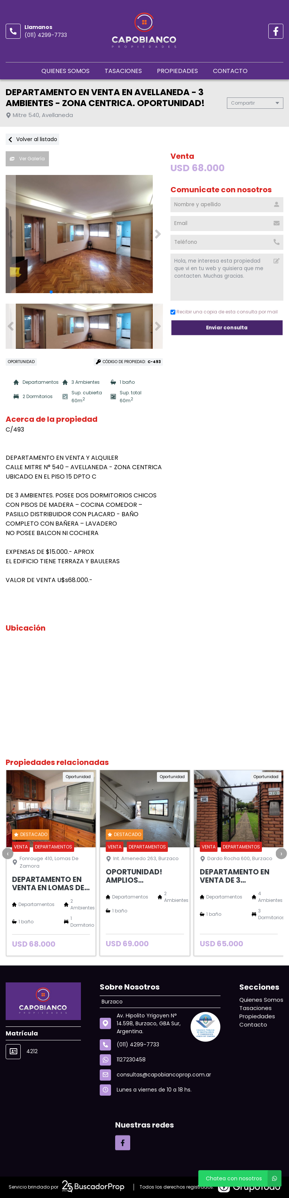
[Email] (226, 223)
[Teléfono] (226, 242)
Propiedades (177, 71)
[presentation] (7, 853)
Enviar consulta (227, 327)
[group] (84, 234)
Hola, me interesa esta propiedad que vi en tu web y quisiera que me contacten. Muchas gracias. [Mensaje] (226, 277)
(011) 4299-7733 (45, 35)
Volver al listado (32, 139)
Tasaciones (123, 71)
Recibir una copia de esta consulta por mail (224, 312)
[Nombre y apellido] (226, 204)
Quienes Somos (65, 71)
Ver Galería (27, 158)
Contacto (230, 71)
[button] (158, 234)
